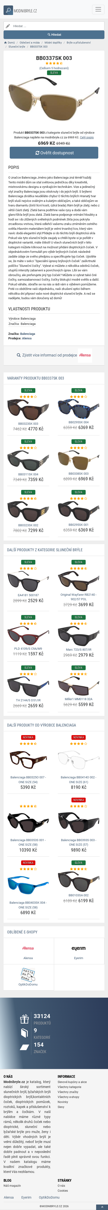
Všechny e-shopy (68, 1097)
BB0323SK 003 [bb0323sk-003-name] (28, 423)
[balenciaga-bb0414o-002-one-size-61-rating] (79, 744)
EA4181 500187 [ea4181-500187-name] (28, 595)
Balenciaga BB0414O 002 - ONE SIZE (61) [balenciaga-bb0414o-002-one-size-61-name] (78, 780)
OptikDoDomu (49, 1197)
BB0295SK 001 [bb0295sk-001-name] (79, 525)
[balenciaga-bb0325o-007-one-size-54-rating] (28, 744)
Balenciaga (27, 334)
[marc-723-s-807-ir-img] (79, 636)
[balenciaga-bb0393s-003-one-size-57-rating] (79, 806)
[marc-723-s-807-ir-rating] (79, 623)
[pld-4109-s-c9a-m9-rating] (28, 623)
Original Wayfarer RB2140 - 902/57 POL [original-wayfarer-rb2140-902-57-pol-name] (79, 597)
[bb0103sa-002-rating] (79, 869)
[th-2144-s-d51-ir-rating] (28, 674)
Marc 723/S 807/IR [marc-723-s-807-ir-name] (78, 649)
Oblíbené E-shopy (22, 932)
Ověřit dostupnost (54, 153)
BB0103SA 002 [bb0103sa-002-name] (79, 895)
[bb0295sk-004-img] (79, 409)
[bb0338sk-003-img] (79, 460)
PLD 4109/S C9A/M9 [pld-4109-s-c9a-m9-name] (28, 648)
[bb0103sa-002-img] (79, 881)
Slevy (61, 1107)
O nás (61, 1185)
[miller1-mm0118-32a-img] (79, 686)
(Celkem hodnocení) (54, 68)
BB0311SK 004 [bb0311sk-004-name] (28, 474)
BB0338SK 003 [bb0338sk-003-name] (79, 473)
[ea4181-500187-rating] (28, 568)
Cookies (63, 1190)
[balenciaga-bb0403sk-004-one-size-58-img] (28, 885)
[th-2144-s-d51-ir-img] (28, 686)
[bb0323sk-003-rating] (28, 397)
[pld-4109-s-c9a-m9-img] (28, 635)
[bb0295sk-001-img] (79, 511)
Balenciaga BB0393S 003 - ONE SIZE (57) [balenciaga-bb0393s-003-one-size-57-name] (78, 842)
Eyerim (26, 1197)
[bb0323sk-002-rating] (28, 498)
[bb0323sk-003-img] (28, 409)
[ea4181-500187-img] (28, 581)
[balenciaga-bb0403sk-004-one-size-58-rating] (28, 869)
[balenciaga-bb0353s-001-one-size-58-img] (28, 823)
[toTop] (102, 1207)
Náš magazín (12, 1185)
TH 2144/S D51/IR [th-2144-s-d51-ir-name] (28, 700)
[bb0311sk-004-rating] (28, 448)
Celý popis (87, 137)
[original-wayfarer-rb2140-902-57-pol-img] (79, 581)
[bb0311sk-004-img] (28, 460)
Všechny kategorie (69, 1087)
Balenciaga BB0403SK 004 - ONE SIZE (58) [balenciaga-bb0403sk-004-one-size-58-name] (28, 905)
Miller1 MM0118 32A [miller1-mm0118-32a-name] (78, 699)
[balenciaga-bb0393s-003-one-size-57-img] (79, 823)
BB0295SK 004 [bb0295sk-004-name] (79, 422)
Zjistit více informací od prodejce (54, 355)
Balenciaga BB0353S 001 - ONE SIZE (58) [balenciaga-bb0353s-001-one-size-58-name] (28, 842)
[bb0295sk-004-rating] (79, 397)
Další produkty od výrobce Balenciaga (41, 725)
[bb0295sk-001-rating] (79, 498)
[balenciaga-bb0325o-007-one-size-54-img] (28, 760)
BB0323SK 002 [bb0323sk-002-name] (28, 525)
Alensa (27, 338)
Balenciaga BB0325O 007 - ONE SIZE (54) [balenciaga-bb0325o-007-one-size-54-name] (28, 780)
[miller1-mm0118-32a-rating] (79, 674)
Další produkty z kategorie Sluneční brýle (45, 550)
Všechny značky (68, 1092)
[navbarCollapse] (98, 9)
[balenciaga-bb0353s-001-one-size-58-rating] (28, 806)
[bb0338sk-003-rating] (79, 448)
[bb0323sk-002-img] (28, 511)
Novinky (63, 1102)
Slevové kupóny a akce (72, 1082)
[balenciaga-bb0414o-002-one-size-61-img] (79, 760)
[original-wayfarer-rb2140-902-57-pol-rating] (79, 568)
